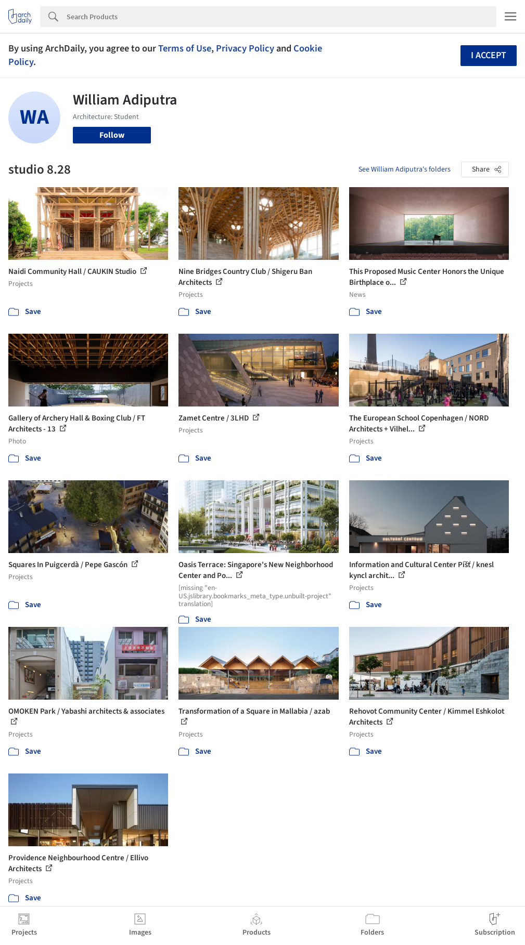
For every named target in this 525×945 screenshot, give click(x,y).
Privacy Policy (245, 48)
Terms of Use (184, 48)
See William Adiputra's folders (404, 169)
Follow (111, 135)
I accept (488, 55)
